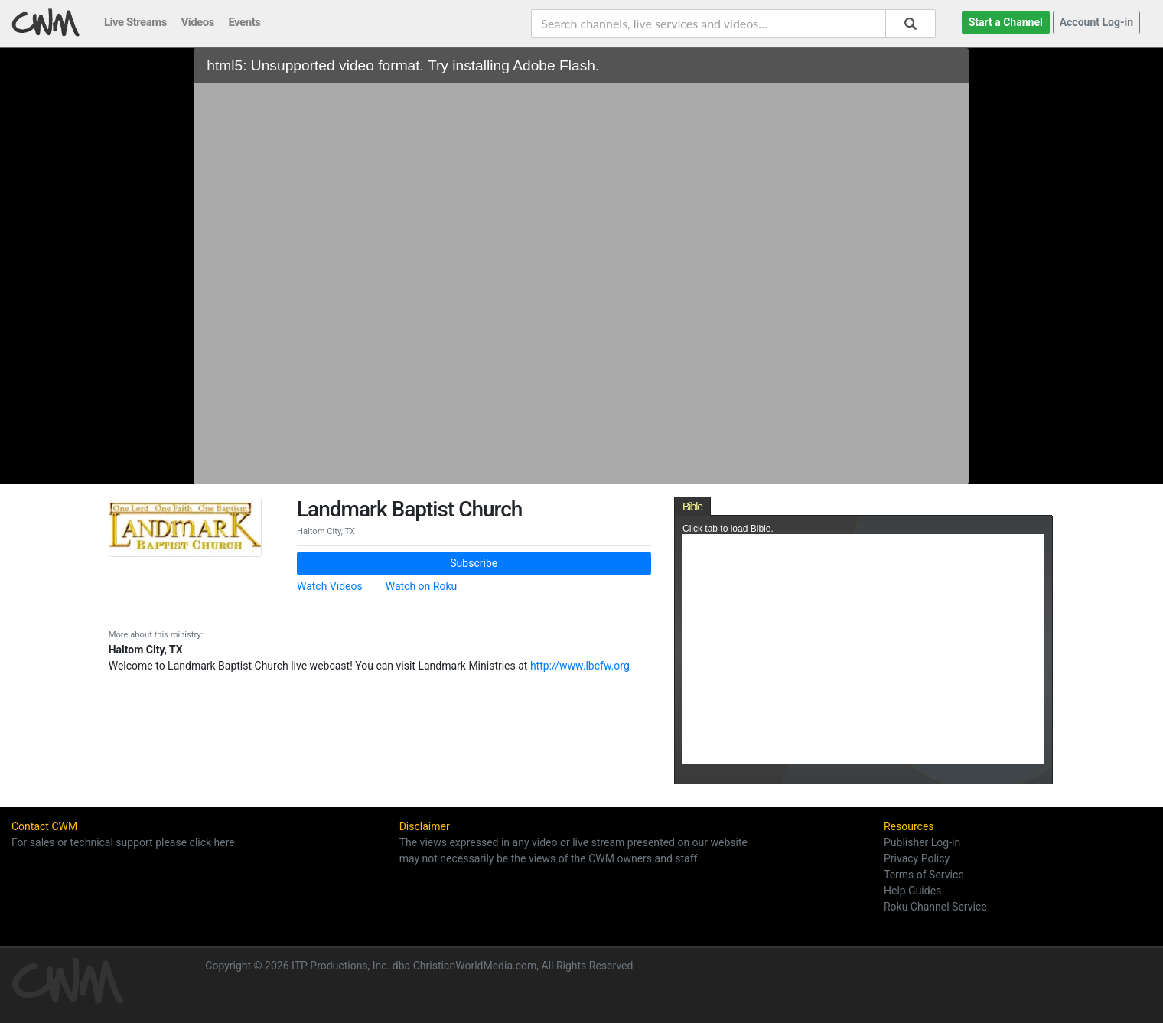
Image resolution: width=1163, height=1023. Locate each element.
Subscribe (473, 563)
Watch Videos (330, 586)
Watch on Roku (422, 586)
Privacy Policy (917, 858)
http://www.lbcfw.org (580, 666)
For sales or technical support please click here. (124, 842)
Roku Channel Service (935, 907)
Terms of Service (924, 874)
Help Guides (912, 891)
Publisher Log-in (922, 842)
